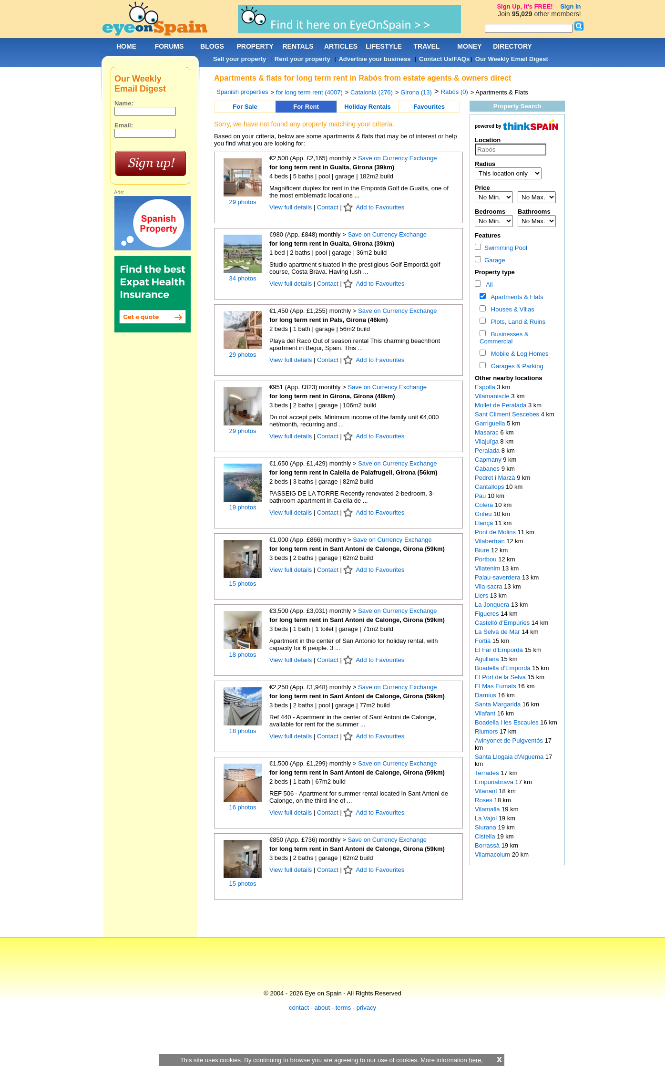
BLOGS (212, 46)
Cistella (486, 836)
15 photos (242, 583)
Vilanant (487, 791)
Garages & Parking (515, 366)
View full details (291, 207)
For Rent (305, 106)
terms (343, 1007)
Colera (485, 504)
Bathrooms (534, 211)
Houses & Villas (511, 309)
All (488, 284)
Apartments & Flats (515, 296)
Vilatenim (488, 568)
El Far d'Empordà (499, 649)
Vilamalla (488, 809)
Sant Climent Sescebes (508, 414)
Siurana (486, 827)
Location (488, 140)
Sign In (570, 6)
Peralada (488, 450)
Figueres (488, 613)
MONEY (469, 46)
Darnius (486, 695)
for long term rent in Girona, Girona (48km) (332, 396)
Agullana (488, 658)
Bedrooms (490, 211)
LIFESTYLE (383, 46)
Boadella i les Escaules (507, 722)
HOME (126, 46)
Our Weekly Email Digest (511, 58)
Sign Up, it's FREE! (524, 6)
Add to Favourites (380, 207)
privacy (366, 1007)
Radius (485, 163)
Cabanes (488, 468)
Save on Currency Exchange (397, 158)
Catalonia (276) (371, 92)
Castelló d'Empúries (503, 622)
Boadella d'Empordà (503, 668)
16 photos (242, 807)
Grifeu (484, 513)
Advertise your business (374, 58)
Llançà (485, 523)
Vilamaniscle (493, 396)
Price (482, 187)
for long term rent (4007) (309, 92)
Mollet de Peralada (501, 405)
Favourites (429, 106)
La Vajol (487, 818)
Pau (481, 495)
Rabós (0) (454, 91)
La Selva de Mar (498, 631)
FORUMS (169, 46)
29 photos (242, 202)
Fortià (483, 640)
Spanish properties (242, 91)
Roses (484, 800)
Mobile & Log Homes (518, 353)
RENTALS (297, 46)
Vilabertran (490, 541)
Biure (483, 550)
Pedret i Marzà (496, 477)
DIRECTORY (512, 46)
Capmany (489, 459)
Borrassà (488, 845)
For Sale (245, 106)
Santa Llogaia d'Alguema (510, 756)
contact (299, 1007)
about (322, 1007)
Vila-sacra (489, 586)
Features (488, 235)
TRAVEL (427, 46)
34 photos (242, 278)
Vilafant (486, 713)
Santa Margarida (498, 704)
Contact (327, 207)
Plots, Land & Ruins (516, 321)
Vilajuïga (487, 441)
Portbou (486, 559)
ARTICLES (341, 46)
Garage (490, 260)
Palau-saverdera (498, 577)
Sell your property (239, 58)
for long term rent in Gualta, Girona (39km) (331, 167)
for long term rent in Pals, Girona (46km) (328, 319)
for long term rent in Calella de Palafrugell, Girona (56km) (353, 472)
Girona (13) (416, 92)
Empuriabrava (495, 782)
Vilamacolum (493, 854)
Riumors (487, 731)
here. (476, 1060)
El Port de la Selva (501, 677)
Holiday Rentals (367, 106)
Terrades (488, 772)
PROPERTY (254, 46)
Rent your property (302, 58)
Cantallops (490, 486)
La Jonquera (493, 604)
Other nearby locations (508, 378)
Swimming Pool (501, 247)
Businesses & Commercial (504, 338)
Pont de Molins (496, 532)
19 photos (242, 507)
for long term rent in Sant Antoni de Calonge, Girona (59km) (357, 548)
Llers (482, 595)
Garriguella (491, 423)
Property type (495, 272)
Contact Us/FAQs (444, 58)
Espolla (486, 387)
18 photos (242, 654)
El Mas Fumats (496, 686)
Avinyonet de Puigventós (509, 740)
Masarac (487, 432)
